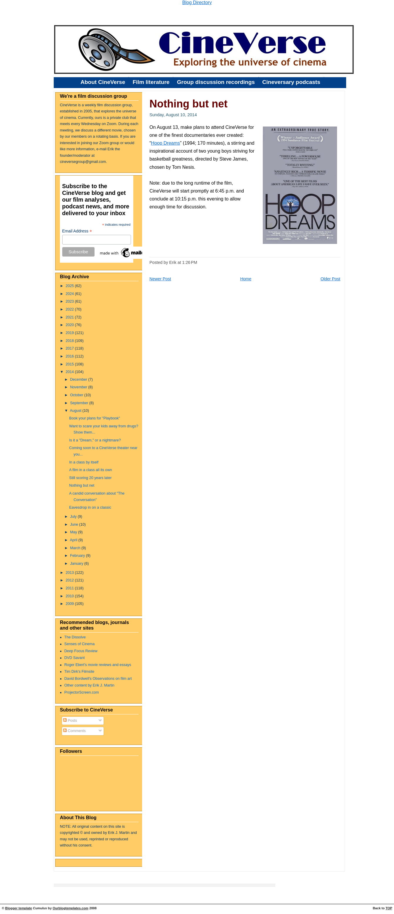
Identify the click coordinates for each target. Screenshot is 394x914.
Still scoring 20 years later (90, 478)
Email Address (77, 231)
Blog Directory (197, 2)
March (76, 548)
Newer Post (160, 278)
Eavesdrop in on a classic (90, 507)
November (79, 387)
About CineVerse (102, 82)
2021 (70, 317)
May (74, 532)
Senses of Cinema (79, 644)
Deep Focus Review (80, 651)
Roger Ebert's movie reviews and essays (97, 665)
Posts (70, 721)
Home (245, 278)
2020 (70, 325)
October (77, 395)
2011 (70, 588)
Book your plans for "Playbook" (94, 418)
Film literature (151, 82)
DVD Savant (74, 658)
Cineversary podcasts (291, 82)
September (79, 403)
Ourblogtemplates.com (70, 908)
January (77, 563)
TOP (388, 908)
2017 (70, 348)
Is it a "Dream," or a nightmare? (95, 440)
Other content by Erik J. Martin (89, 685)
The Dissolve (75, 637)
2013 (70, 573)
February (78, 556)
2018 (70, 341)
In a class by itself (84, 462)
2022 (70, 309)
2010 (70, 596)
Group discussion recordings (216, 82)
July (74, 517)
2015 (70, 364)
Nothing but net (82, 485)
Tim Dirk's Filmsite (79, 672)
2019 (70, 333)
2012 (70, 580)
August (76, 411)
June (74, 524)
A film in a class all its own (90, 470)
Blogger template (18, 908)
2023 (70, 301)
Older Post (330, 278)
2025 (70, 286)
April (74, 540)
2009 (70, 604)
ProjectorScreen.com (81, 692)
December (79, 379)
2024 (70, 294)
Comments (74, 731)
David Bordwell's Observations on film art (98, 679)
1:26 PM (189, 262)
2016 (70, 356)
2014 (70, 372)
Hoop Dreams (165, 143)
